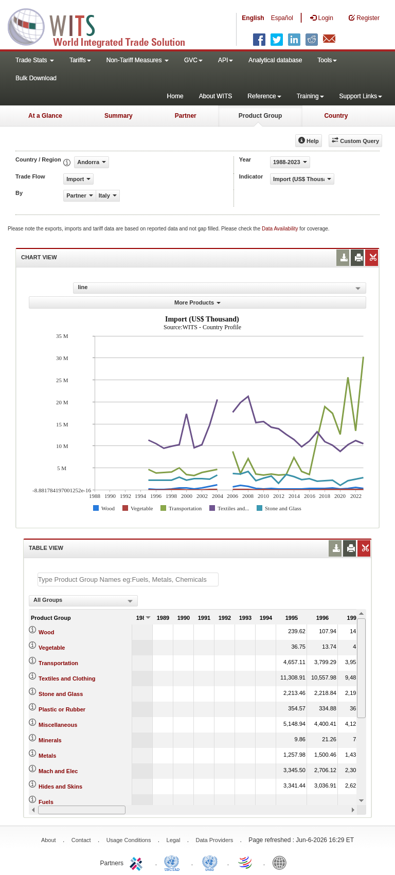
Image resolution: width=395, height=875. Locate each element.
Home (175, 96)
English (253, 18)
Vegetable (52, 648)
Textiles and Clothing (67, 678)
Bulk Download (36, 78)
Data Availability (280, 228)
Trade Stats (34, 60)
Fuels (46, 802)
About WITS (215, 96)
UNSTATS (210, 862)
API (225, 60)
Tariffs (80, 60)
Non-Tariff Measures (137, 60)
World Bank (282, 862)
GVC (193, 60)
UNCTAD (174, 862)
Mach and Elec (58, 771)
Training (310, 96)
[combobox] (83, 600)
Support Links (360, 96)
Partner (185, 115)
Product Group (260, 115)
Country (336, 115)
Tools (327, 60)
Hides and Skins (60, 786)
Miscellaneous (58, 725)
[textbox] (128, 579)
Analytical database (275, 60)
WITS (103, 25)
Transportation (58, 663)
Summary (118, 115)
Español (282, 18)
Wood (46, 632)
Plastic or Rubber (62, 709)
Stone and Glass (61, 694)
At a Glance (45, 115)
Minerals (50, 740)
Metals (47, 756)
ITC (138, 862)
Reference (264, 96)
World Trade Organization (246, 862)
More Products (197, 302)
